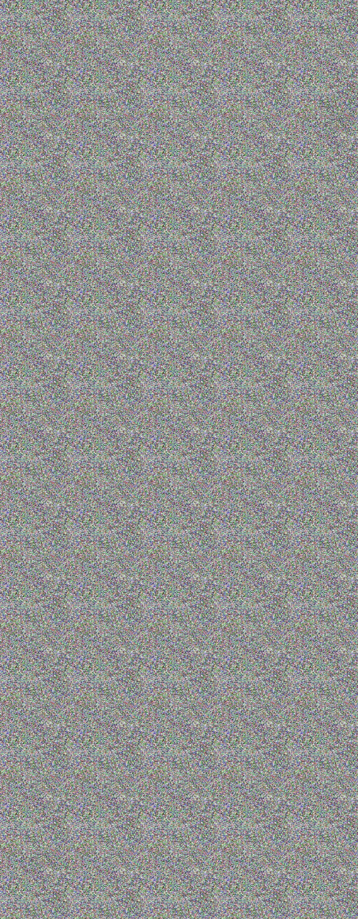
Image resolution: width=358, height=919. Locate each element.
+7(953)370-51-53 (328, 28)
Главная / (32, 62)
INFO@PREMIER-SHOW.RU (318, 862)
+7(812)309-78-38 (268, 28)
